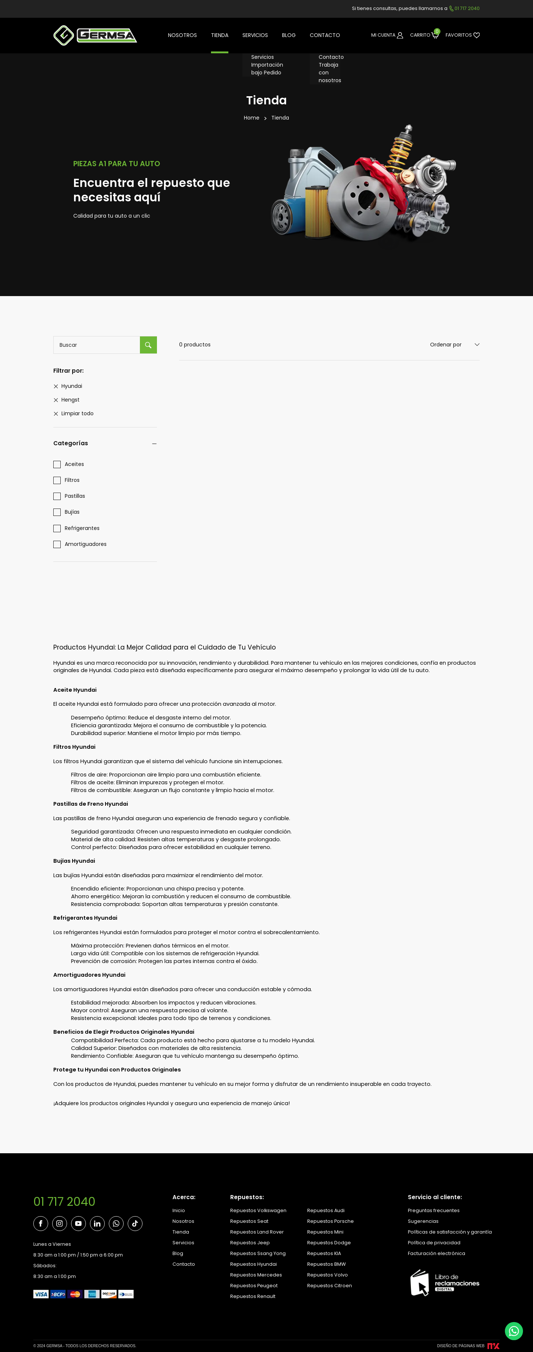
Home (251, 117)
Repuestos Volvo (327, 1275)
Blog (177, 1253)
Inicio (178, 1210)
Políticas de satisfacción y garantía (450, 1232)
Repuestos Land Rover (257, 1232)
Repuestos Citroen (329, 1285)
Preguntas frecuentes (434, 1210)
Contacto (183, 1264)
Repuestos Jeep (250, 1242)
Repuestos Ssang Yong (258, 1253)
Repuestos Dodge (329, 1242)
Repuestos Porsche (330, 1221)
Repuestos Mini (325, 1232)
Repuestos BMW (326, 1264)
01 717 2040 (64, 1202)
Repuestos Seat (249, 1221)
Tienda (280, 117)
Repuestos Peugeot (254, 1285)
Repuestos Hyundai (253, 1264)
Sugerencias (423, 1221)
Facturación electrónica (436, 1253)
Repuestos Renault (252, 1296)
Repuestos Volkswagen (258, 1210)
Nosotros (183, 1221)
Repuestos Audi (326, 1210)
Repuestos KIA (324, 1253)
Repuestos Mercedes (256, 1275)
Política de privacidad (434, 1242)
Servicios (183, 1242)
